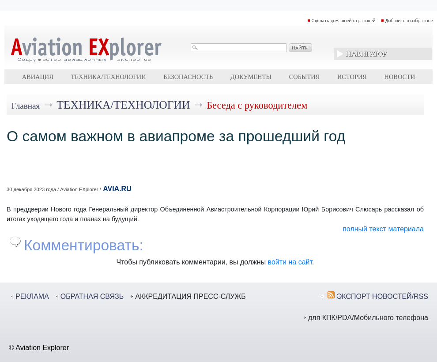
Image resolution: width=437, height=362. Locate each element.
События (304, 76)
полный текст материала (383, 229)
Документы (250, 76)
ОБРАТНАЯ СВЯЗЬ (92, 296)
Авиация (37, 76)
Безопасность (188, 76)
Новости (399, 76)
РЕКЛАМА (32, 296)
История (352, 76)
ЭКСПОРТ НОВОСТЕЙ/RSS (382, 296)
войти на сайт (290, 262)
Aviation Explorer (42, 347)
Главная (25, 105)
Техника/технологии (108, 76)
